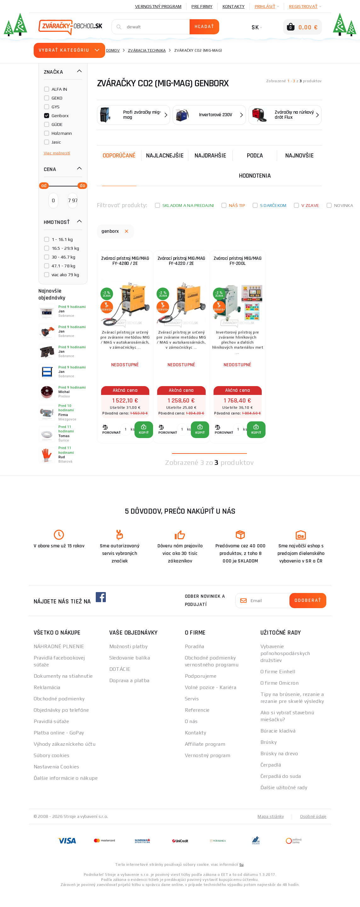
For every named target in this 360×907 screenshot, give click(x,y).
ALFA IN (59, 89)
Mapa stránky (269, 831)
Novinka (343, 205)
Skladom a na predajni (188, 205)
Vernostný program (158, 6)
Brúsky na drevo (279, 769)
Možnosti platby (128, 662)
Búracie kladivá (278, 746)
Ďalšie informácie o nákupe (66, 793)
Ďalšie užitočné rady (283, 803)
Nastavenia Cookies (56, 782)
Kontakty (234, 6)
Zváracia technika (147, 50)
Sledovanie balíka (129, 673)
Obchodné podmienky (59, 714)
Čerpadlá (270, 780)
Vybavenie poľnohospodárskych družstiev (285, 668)
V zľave (310, 205)
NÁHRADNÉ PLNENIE (59, 662)
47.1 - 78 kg (64, 265)
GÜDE (57, 124)
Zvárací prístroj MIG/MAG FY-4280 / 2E (125, 265)
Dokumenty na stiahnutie (63, 691)
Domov (113, 50)
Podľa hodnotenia (255, 165)
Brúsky (268, 757)
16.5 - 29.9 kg (65, 248)
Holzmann (62, 133)
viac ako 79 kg (65, 274)
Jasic (56, 142)
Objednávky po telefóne (61, 725)
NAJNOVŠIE (299, 155)
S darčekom (273, 205)
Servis (192, 714)
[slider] (42, 185)
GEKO (57, 97)
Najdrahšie (210, 155)
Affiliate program (205, 759)
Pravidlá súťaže (51, 736)
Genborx (60, 115)
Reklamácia (47, 702)
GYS (56, 106)
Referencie (197, 725)
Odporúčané (119, 155)
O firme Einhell (277, 687)
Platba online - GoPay (59, 748)
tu (241, 879)
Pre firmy (201, 6)
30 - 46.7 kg (64, 257)
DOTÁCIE (120, 684)
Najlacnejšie (165, 155)
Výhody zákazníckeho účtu (65, 759)
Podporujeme (201, 691)
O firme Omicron (279, 698)
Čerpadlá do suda (280, 791)
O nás (191, 736)
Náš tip (237, 205)
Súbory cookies (52, 770)
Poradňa (194, 662)
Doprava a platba (129, 696)
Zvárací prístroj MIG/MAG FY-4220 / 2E (181, 265)
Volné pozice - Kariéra (211, 702)
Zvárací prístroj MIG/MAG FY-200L (237, 265)
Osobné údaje (313, 831)
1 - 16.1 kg (62, 239)
